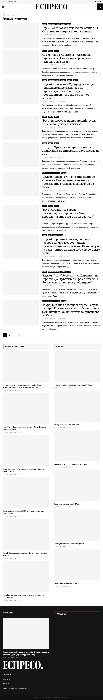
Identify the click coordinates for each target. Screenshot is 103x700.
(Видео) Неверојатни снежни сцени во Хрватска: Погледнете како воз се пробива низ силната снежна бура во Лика (68, 182)
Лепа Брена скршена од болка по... (67, 583)
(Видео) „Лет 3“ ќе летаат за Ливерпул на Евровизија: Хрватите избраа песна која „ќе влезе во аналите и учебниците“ (70, 279)
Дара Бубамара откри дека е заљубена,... (70, 544)
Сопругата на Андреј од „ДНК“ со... (67, 504)
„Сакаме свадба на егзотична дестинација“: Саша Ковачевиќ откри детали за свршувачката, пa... (22, 386)
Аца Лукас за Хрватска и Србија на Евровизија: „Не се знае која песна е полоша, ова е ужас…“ (66, 58)
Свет (49, 235)
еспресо (46, 157)
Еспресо (46, 34)
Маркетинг (7, 679)
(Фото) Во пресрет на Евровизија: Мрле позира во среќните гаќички (69, 122)
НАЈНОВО (60, 346)
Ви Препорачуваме (53, 24)
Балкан (44, 24)
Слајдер (63, 24)
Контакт (6, 684)
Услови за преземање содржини (15, 689)
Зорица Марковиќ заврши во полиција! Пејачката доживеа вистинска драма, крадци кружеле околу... (26, 653)
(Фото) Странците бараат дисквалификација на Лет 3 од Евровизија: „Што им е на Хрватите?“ (68, 213)
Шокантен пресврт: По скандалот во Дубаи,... (71, 464)
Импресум (7, 674)
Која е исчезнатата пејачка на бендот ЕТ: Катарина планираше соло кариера (70, 29)
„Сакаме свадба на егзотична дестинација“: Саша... (73, 385)
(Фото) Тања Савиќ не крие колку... (67, 425)
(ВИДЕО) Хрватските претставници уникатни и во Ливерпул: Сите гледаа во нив (70, 150)
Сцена (69, 24)
